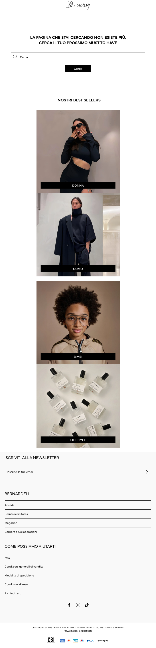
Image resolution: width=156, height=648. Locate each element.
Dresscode (85, 630)
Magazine (11, 523)
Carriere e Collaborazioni (21, 532)
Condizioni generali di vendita (24, 566)
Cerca (78, 68)
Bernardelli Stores (16, 514)
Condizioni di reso (16, 584)
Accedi (9, 505)
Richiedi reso (13, 593)
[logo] (78, 5)
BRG (120, 627)
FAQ (7, 557)
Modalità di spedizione (19, 575)
